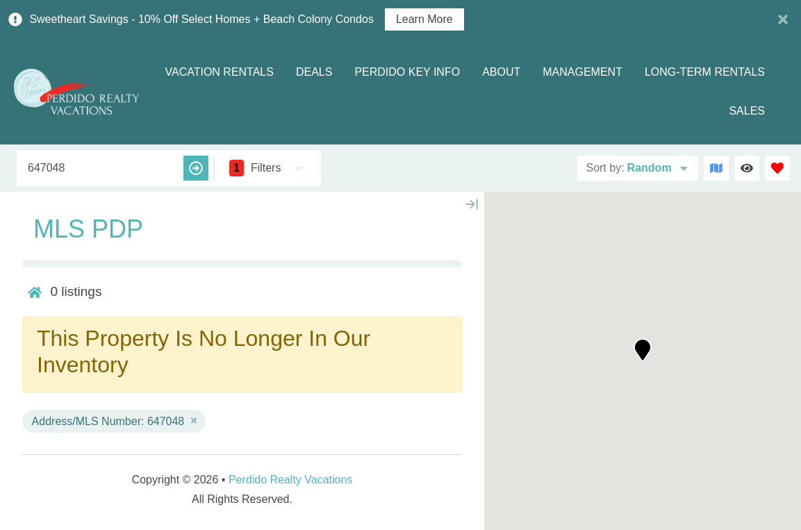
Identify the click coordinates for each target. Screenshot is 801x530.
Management (582, 72)
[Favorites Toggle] (777, 168)
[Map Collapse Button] (471, 204)
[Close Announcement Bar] (783, 19)
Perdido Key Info (407, 72)
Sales (747, 111)
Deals (314, 72)
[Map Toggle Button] (716, 168)
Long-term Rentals (705, 72)
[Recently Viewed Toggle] (746, 168)
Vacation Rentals (219, 72)
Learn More (424, 19)
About (501, 72)
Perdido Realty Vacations (290, 480)
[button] (642, 350)
